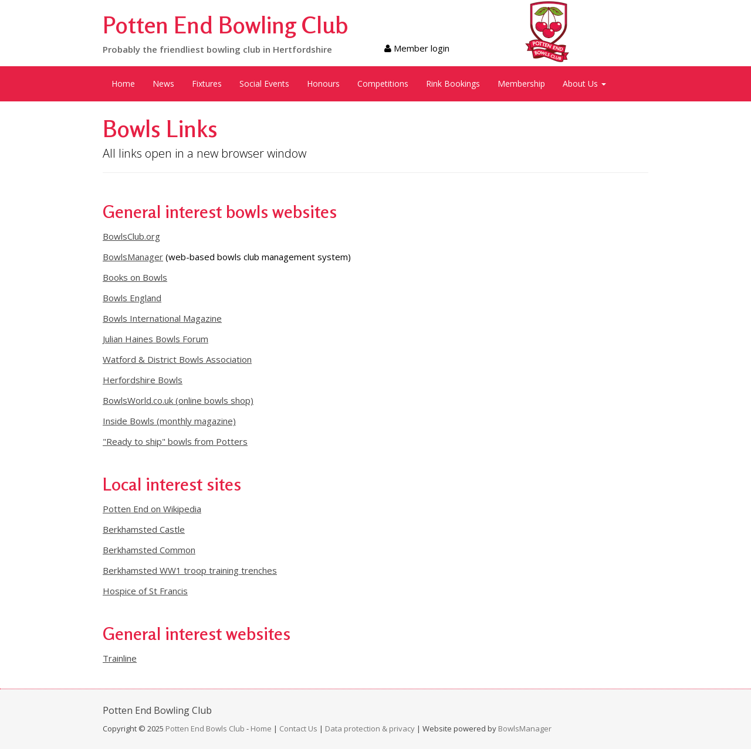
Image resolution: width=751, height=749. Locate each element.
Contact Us (298, 728)
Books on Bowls (135, 277)
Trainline (120, 658)
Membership (521, 83)
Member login (416, 48)
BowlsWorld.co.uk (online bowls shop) (178, 400)
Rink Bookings (453, 83)
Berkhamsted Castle (144, 529)
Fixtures (207, 83)
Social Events (264, 83)
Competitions (382, 83)
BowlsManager (133, 257)
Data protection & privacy (370, 728)
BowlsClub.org (131, 236)
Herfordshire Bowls (142, 380)
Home (123, 83)
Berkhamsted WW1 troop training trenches (190, 570)
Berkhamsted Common (149, 550)
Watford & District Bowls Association (177, 359)
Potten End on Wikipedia (152, 509)
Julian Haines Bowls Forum (155, 339)
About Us (584, 83)
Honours (323, 83)
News (163, 83)
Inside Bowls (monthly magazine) (169, 421)
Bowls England (132, 298)
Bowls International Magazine (162, 318)
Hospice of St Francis (145, 591)
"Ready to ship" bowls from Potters (175, 441)
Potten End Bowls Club (205, 728)
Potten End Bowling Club (226, 25)
